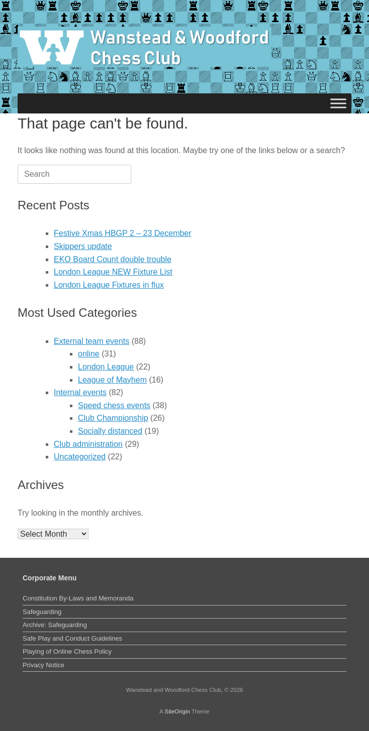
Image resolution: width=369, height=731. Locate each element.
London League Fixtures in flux (109, 285)
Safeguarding (42, 612)
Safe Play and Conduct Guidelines (72, 638)
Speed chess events (114, 405)
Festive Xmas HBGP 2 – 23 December (123, 233)
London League (106, 366)
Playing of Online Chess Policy (67, 651)
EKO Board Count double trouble (112, 259)
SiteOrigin (177, 711)
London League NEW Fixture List (113, 272)
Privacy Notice (43, 665)
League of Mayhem (112, 380)
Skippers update (83, 246)
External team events (91, 341)
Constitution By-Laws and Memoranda (78, 598)
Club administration (88, 444)
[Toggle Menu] (338, 103)
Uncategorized (80, 456)
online (89, 353)
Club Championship (113, 418)
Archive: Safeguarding (55, 625)
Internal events (80, 392)
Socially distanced (110, 431)
